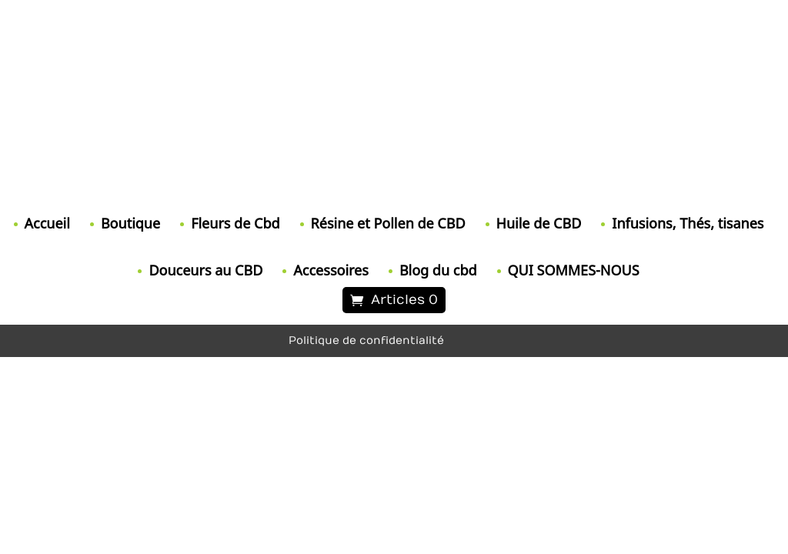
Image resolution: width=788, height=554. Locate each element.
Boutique (130, 223)
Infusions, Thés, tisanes (687, 223)
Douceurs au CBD (205, 270)
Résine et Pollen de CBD (388, 223)
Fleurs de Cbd (235, 223)
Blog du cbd (438, 270)
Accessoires (331, 270)
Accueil (47, 223)
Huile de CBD (539, 223)
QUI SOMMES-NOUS (573, 270)
